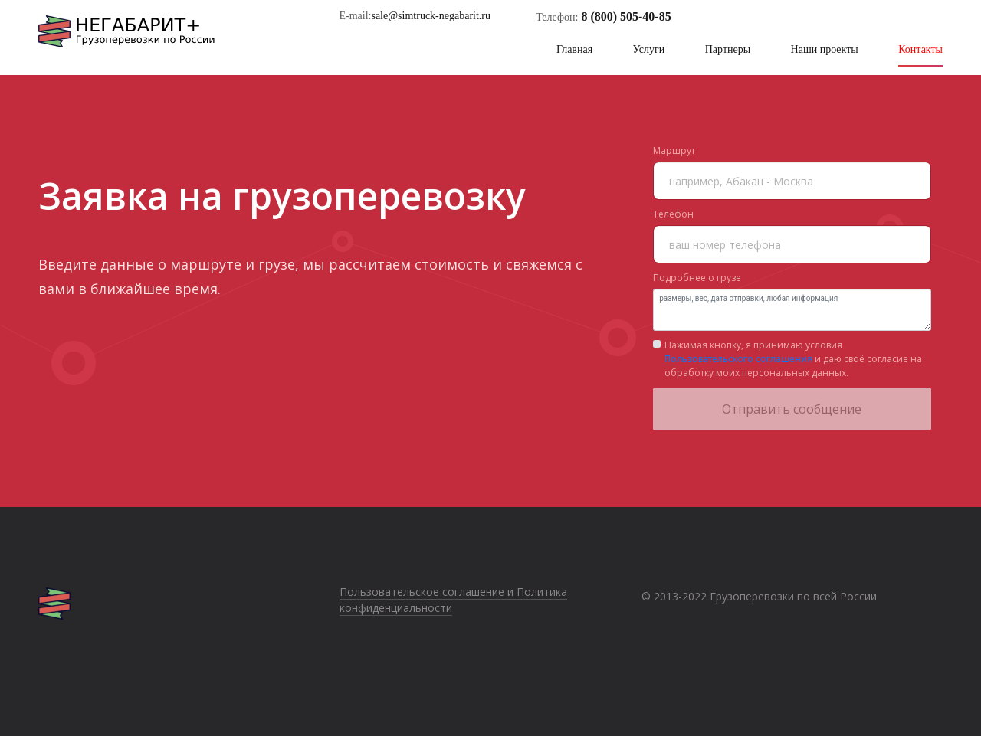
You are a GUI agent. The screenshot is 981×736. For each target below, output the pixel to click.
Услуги (649, 49)
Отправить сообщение (791, 409)
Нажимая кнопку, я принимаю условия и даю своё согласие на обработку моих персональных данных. (793, 359)
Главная (574, 49)
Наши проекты (824, 49)
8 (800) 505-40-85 (626, 16)
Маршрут (674, 150)
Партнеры (727, 49)
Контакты (920, 49)
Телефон (673, 214)
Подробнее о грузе (697, 277)
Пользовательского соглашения (738, 358)
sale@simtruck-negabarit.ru (430, 15)
